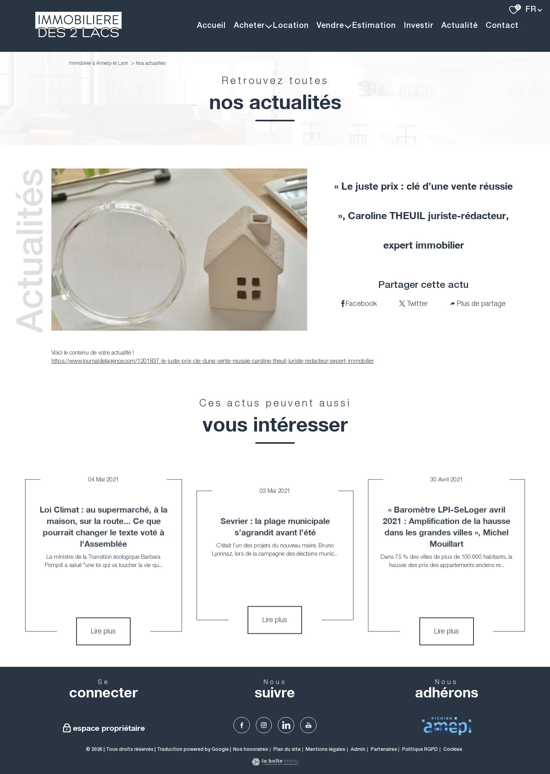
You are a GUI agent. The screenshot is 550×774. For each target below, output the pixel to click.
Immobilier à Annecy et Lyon (98, 63)
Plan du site (286, 749)
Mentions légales (325, 749)
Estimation (374, 25)
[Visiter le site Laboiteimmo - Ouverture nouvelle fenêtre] (275, 763)
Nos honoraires (250, 749)
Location (291, 25)
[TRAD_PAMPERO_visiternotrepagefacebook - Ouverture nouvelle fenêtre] (241, 725)
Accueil (211, 25)
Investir (418, 25)
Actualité (459, 25)
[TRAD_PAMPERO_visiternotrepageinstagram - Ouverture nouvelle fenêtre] (264, 725)
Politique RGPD (420, 749)
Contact (502, 25)
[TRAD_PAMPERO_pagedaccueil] (78, 34)
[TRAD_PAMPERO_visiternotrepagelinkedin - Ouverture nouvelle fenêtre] (286, 725)
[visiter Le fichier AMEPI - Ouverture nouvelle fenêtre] (446, 726)
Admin (358, 749)
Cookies (452, 749)
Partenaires (384, 749)
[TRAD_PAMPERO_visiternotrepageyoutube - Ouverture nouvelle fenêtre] (308, 725)
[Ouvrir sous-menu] (269, 26)
